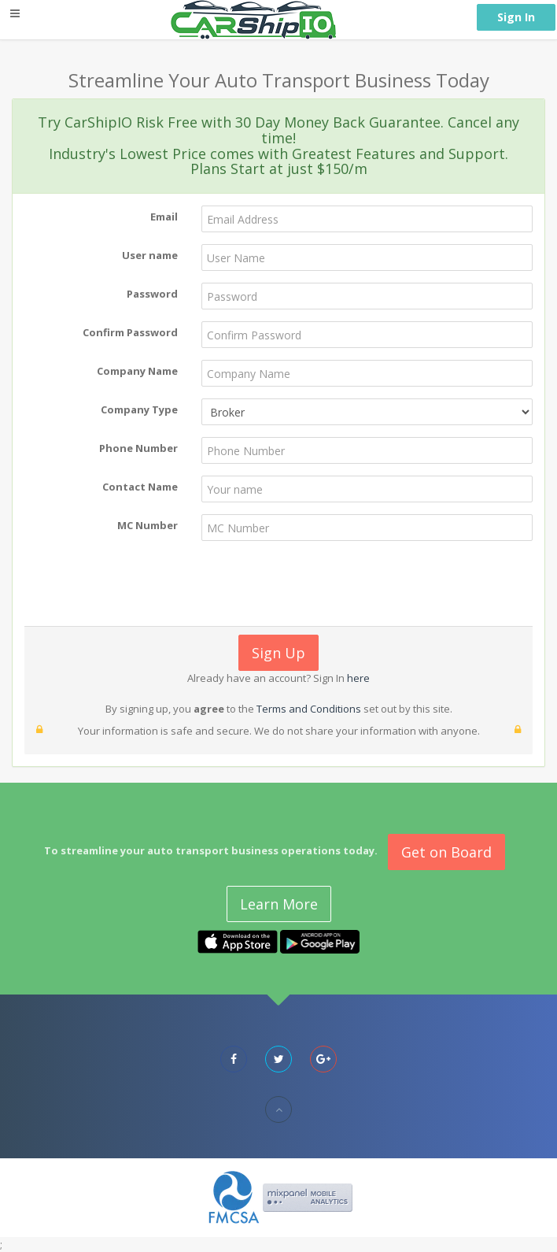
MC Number (147, 525)
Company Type (139, 409)
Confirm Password (130, 332)
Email (164, 216)
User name (150, 255)
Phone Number (138, 448)
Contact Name (140, 487)
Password (152, 294)
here (357, 678)
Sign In (516, 16)
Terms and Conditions (308, 709)
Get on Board (446, 852)
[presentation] (277, 583)
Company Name (137, 371)
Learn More (279, 904)
